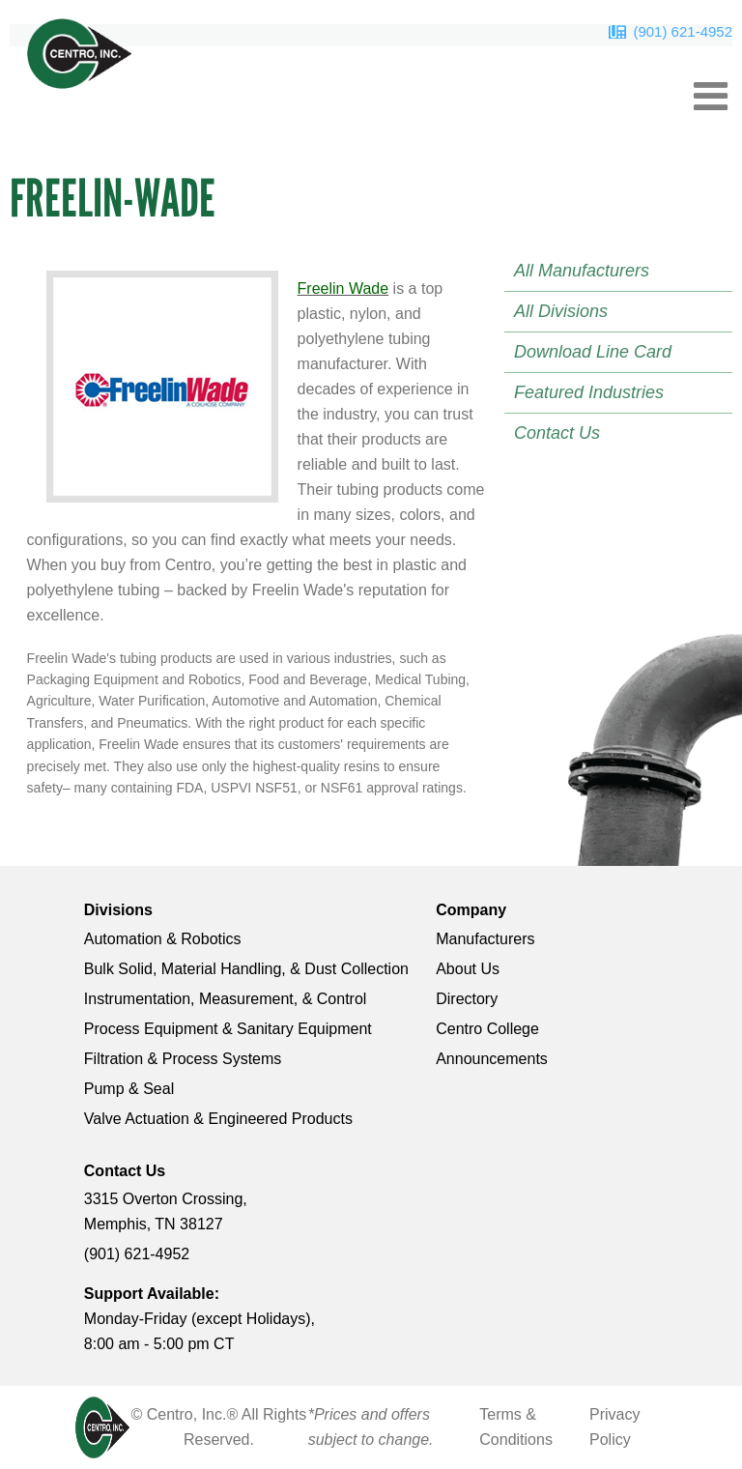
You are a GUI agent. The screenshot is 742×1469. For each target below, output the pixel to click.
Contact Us (557, 433)
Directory (467, 999)
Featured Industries (589, 392)
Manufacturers (485, 939)
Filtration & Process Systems (183, 1059)
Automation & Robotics (163, 939)
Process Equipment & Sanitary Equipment (228, 1029)
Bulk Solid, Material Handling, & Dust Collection (246, 969)
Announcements (492, 1059)
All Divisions (561, 311)
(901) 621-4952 (682, 31)
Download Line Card (592, 351)
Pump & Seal (129, 1088)
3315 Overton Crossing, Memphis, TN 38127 (165, 1211)
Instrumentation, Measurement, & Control (225, 999)
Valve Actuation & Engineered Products (218, 1118)
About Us (467, 969)
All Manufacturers (581, 270)
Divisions (118, 910)
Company (471, 910)
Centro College (487, 1029)
